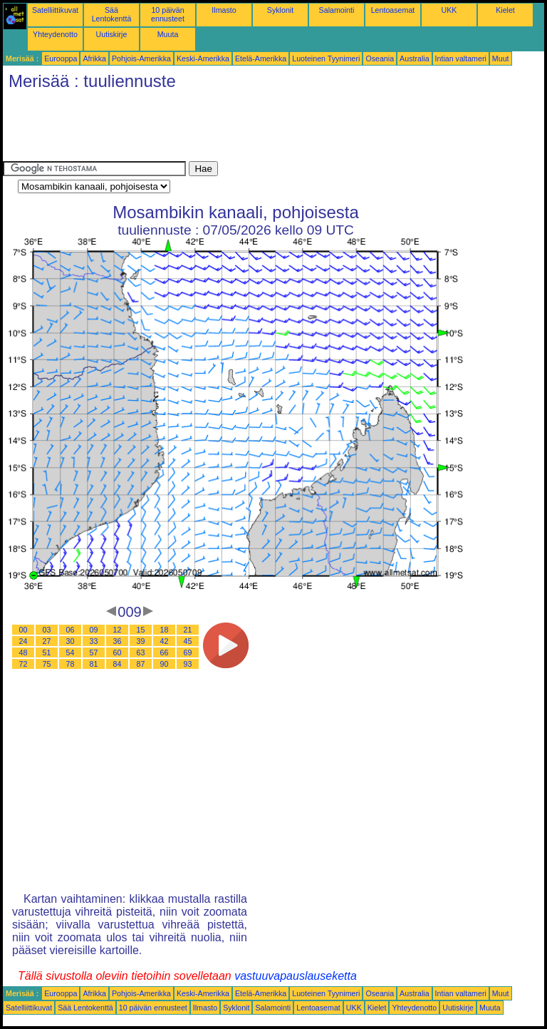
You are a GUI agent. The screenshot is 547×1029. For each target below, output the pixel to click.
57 (94, 652)
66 (164, 652)
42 (164, 641)
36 (117, 641)
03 (47, 629)
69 (188, 652)
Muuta (168, 34)
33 (94, 641)
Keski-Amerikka (203, 58)
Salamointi (337, 10)
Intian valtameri (460, 58)
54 (70, 652)
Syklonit (280, 10)
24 (23, 641)
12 (117, 629)
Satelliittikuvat (55, 10)
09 (94, 629)
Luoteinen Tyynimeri (326, 58)
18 (164, 629)
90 (164, 664)
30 (70, 641)
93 (188, 664)
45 (188, 641)
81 (94, 664)
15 (141, 629)
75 (47, 664)
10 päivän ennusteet (167, 14)
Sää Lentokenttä (112, 14)
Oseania (379, 58)
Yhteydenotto (55, 34)
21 (188, 629)
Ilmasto (224, 10)
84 (117, 664)
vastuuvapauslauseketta (295, 976)
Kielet (505, 10)
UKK (449, 10)
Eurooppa (60, 58)
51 (47, 652)
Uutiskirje (111, 34)
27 (47, 641)
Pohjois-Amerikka (141, 58)
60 (117, 652)
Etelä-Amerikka (260, 58)
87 (141, 664)
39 (141, 641)
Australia (414, 58)
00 (23, 629)
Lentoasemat (393, 10)
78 (70, 664)
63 (141, 652)
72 (23, 664)
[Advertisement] (262, 129)
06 (70, 629)
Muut (500, 58)
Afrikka (94, 58)
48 (23, 652)
